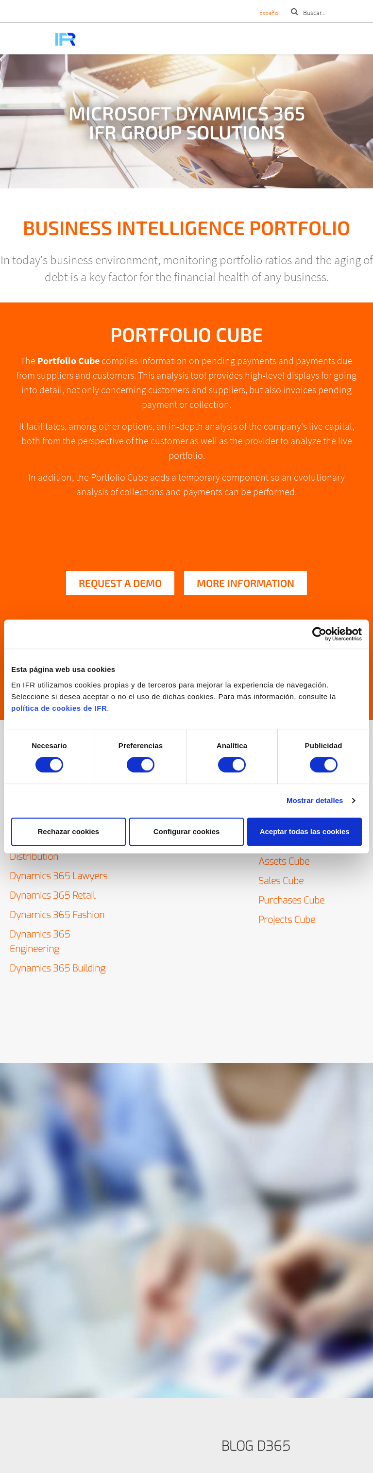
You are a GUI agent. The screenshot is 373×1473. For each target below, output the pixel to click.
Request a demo (120, 583)
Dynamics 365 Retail (52, 895)
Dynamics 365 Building (57, 968)
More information (245, 583)
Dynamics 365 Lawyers (58, 876)
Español (269, 13)
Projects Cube (286, 920)
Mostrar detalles (315, 800)
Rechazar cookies (68, 831)
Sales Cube (281, 881)
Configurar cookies (186, 831)
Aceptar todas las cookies (305, 831)
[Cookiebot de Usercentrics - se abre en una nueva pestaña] (319, 634)
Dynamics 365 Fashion (57, 915)
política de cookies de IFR (59, 708)
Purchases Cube (291, 900)
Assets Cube (283, 861)
